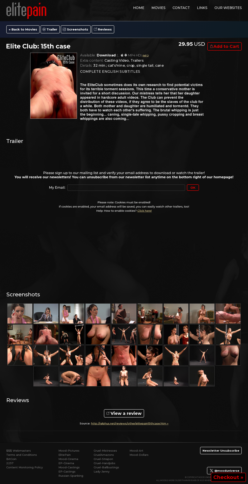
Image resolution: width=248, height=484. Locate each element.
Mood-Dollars (139, 454)
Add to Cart (226, 46)
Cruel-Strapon (103, 459)
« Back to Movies (23, 29)
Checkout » (228, 477)
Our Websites (228, 8)
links (202, 8)
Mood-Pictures (68, 450)
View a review (126, 413)
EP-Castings (67, 471)
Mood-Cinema (68, 459)
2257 (9, 463)
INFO (145, 55)
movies (158, 8)
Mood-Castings (69, 467)
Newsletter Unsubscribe (221, 450)
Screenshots (77, 29)
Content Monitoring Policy (24, 467)
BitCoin (11, 459)
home (138, 8)
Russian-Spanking (70, 475)
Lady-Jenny (102, 471)
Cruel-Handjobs (104, 463)
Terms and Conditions (21, 454)
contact (181, 8)
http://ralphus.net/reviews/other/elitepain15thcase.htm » (130, 423)
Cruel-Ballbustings (106, 467)
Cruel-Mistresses (105, 450)
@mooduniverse (224, 470)
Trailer (52, 29)
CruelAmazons (104, 454)
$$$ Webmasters (18, 450)
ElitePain (64, 454)
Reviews (105, 29)
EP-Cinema (66, 463)
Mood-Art (136, 450)
